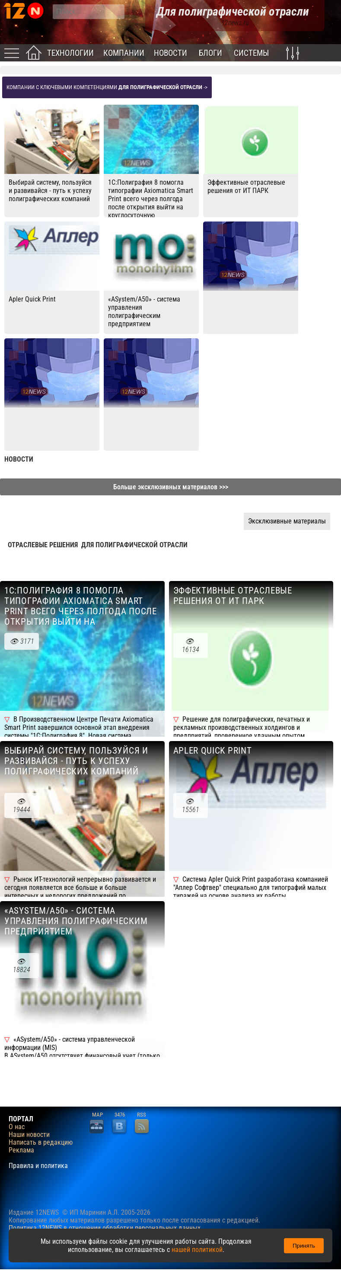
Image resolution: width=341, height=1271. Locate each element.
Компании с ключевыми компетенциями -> (106, 87)
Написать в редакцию (41, 1142)
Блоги (210, 53)
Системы (251, 53)
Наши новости (29, 1135)
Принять (304, 1245)
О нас (17, 1127)
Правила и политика (38, 1166)
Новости (170, 53)
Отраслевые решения (43, 545)
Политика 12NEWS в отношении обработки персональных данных (105, 1228)
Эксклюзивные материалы (287, 521)
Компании (123, 53)
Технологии (70, 53)
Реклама (21, 1150)
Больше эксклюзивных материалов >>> (170, 487)
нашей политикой (197, 1249)
